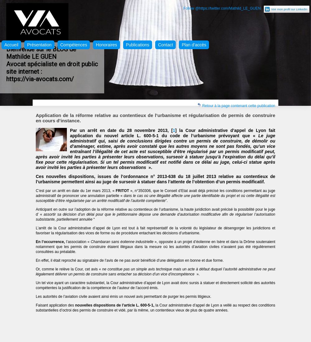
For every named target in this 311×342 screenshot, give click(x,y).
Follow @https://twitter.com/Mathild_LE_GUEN (222, 8)
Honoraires (106, 44)
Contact (165, 44)
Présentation (39, 44)
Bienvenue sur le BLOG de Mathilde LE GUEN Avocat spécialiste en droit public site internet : (52, 60)
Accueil (11, 44)
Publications (138, 44)
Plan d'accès (194, 44)
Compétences (73, 44)
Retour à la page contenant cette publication (236, 105)
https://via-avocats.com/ (40, 79)
